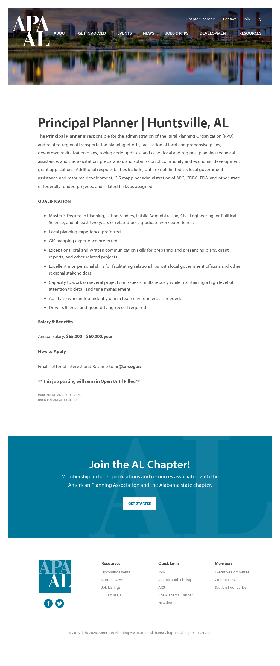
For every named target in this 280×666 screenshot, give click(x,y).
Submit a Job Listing (174, 579)
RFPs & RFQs (111, 595)
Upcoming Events (115, 572)
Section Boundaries (230, 587)
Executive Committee (232, 572)
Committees (225, 579)
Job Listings (111, 587)
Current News (112, 579)
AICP (162, 587)
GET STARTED (139, 503)
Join (161, 572)
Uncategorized (65, 400)
